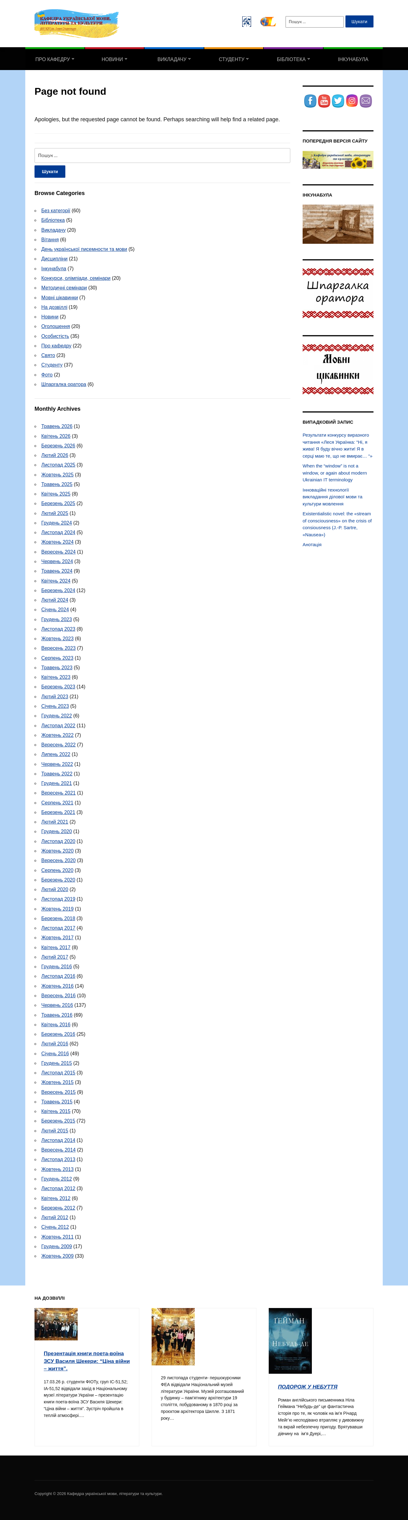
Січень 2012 (55, 1224)
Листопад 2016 (58, 974)
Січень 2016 (55, 1051)
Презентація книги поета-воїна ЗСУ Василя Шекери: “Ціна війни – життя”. (85, 1358)
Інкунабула (353, 59)
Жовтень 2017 (57, 936)
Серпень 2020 (57, 868)
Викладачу (171, 59)
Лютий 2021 (54, 820)
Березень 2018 (58, 916)
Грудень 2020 (56, 830)
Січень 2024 (55, 608)
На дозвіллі (54, 306)
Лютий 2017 (54, 955)
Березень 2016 (58, 1032)
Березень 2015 (58, 1118)
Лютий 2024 (54, 599)
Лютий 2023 (54, 695)
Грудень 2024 (56, 522)
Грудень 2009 (56, 1244)
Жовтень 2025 (57, 474)
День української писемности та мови (84, 249)
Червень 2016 (57, 1003)
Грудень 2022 (56, 714)
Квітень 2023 (56, 676)
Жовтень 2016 (57, 984)
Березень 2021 (58, 810)
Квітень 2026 (56, 435)
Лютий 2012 (54, 1215)
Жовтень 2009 (57, 1253)
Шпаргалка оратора (63, 384)
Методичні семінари (64, 287)
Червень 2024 (57, 560)
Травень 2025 (56, 483)
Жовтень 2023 (57, 637)
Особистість (55, 335)
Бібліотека (291, 59)
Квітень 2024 (56, 580)
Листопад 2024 (58, 531)
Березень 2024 (58, 589)
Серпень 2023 (57, 656)
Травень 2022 (56, 772)
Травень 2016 (56, 1012)
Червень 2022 (57, 762)
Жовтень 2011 (57, 1234)
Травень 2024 (56, 570)
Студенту (231, 59)
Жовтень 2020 (57, 849)
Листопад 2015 (58, 1070)
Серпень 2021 (57, 801)
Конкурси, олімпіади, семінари (76, 277)
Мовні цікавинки (59, 297)
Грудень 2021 (56, 782)
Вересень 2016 (58, 993)
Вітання (50, 239)
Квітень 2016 (56, 1022)
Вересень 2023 (58, 647)
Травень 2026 (56, 426)
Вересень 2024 (58, 551)
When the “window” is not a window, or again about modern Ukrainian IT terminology (335, 472)
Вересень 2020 (58, 859)
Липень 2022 (55, 753)
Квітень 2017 (56, 945)
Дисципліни (54, 258)
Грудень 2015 (56, 1061)
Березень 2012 (58, 1205)
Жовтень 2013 (57, 1166)
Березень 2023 (58, 685)
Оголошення (55, 326)
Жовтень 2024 (57, 541)
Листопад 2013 (58, 1157)
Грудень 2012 (56, 1176)
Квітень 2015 (56, 1109)
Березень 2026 (58, 445)
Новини (112, 59)
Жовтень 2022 (57, 734)
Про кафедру (52, 59)
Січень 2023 (55, 705)
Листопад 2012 (58, 1186)
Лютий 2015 (54, 1128)
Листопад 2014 (58, 1138)
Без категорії (55, 210)
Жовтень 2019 (57, 907)
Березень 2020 (58, 878)
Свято (48, 355)
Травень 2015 (56, 1099)
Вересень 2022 (58, 743)
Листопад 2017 (58, 926)
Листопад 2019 (58, 897)
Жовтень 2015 (57, 1080)
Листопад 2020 (58, 839)
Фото (47, 374)
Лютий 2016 (54, 1041)
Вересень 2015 (58, 1090)
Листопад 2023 (58, 628)
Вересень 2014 (58, 1147)
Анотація (312, 544)
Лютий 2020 (54, 888)
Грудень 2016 (56, 964)
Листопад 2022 (58, 724)
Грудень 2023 (56, 618)
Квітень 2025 (56, 493)
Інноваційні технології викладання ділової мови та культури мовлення (332, 496)
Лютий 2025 (54, 512)
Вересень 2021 (58, 791)
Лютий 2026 (54, 454)
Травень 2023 (56, 666)
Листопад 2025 (58, 464)
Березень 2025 (58, 502)
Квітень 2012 (56, 1195)
